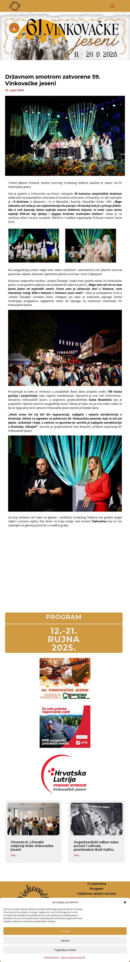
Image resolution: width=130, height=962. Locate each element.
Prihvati (65, 931)
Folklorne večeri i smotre (96, 894)
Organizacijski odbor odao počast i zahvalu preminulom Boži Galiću (96, 846)
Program (96, 889)
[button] (125, 902)
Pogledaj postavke (65, 949)
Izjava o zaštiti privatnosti (73, 957)
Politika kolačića (51, 957)
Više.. (14, 855)
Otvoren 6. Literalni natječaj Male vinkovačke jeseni (32, 846)
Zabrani (65, 940)
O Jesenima (96, 884)
